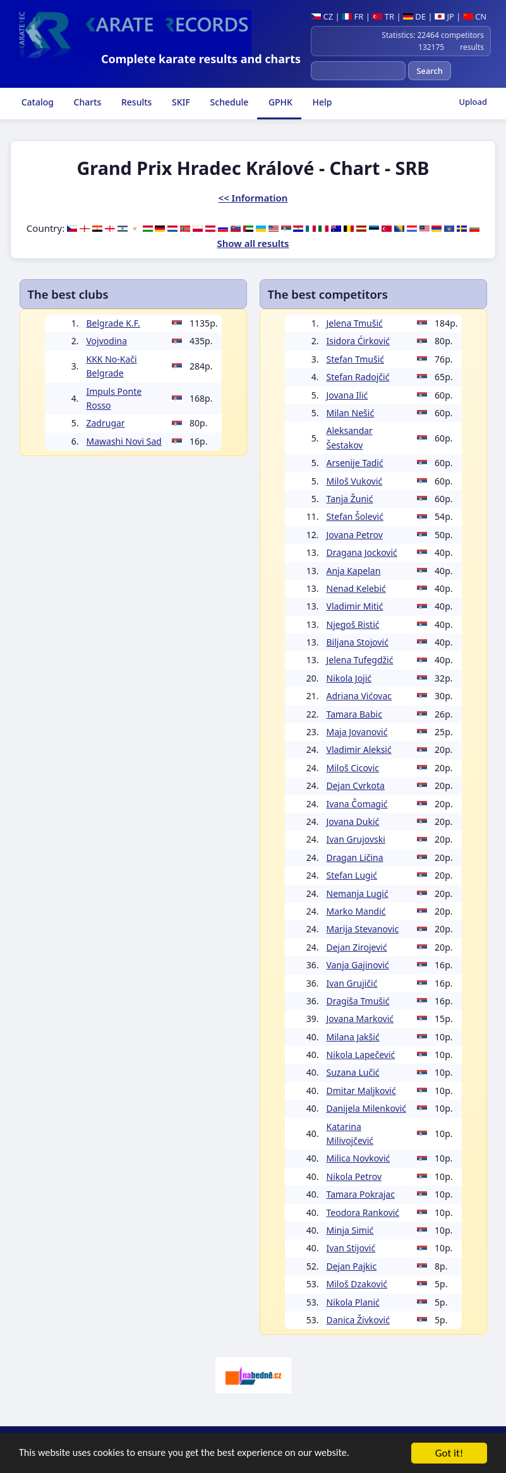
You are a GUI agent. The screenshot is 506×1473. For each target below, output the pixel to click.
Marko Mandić (356, 911)
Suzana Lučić (353, 1072)
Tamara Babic (354, 714)
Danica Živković (358, 1320)
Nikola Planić (353, 1302)
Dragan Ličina (355, 857)
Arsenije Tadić (355, 463)
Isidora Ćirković (358, 341)
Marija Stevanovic (363, 929)
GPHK (279, 102)
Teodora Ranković (363, 1212)
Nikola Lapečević (361, 1055)
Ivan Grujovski (356, 839)
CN (474, 16)
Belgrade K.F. (113, 323)
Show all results (253, 243)
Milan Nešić (351, 413)
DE (414, 16)
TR (383, 16)
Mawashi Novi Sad (124, 441)
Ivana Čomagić (357, 804)
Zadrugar (106, 423)
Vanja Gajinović (358, 965)
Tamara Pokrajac (361, 1194)
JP (444, 16)
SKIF (179, 102)
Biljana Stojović (358, 642)
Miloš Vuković (355, 481)
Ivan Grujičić (352, 983)
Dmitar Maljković (361, 1091)
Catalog (36, 102)
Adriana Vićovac (359, 696)
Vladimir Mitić (355, 606)
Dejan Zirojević (357, 947)
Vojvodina (107, 341)
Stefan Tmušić (355, 359)
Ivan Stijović (351, 1248)
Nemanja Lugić (358, 893)
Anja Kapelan (354, 571)
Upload (473, 101)
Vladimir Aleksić (359, 749)
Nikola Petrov (354, 1176)
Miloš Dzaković (357, 1284)
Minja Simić (350, 1230)
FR (352, 16)
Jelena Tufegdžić (360, 660)
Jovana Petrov (355, 535)
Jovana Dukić (353, 821)
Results (135, 102)
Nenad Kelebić (356, 588)
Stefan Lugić (352, 875)
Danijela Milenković (367, 1108)
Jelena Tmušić (355, 323)
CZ (322, 16)
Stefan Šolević (355, 516)
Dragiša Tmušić (358, 1001)
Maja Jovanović (357, 732)
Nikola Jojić (349, 678)
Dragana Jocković (362, 552)
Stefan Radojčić (358, 377)
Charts (86, 102)
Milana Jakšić (353, 1037)
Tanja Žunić (350, 499)
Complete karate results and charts (201, 58)
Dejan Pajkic (352, 1266)
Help (321, 102)
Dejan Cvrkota (356, 785)
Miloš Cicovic (353, 768)
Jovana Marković (360, 1019)
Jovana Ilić (347, 395)
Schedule (228, 102)
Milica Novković (358, 1158)
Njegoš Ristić (353, 624)
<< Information (253, 197)
